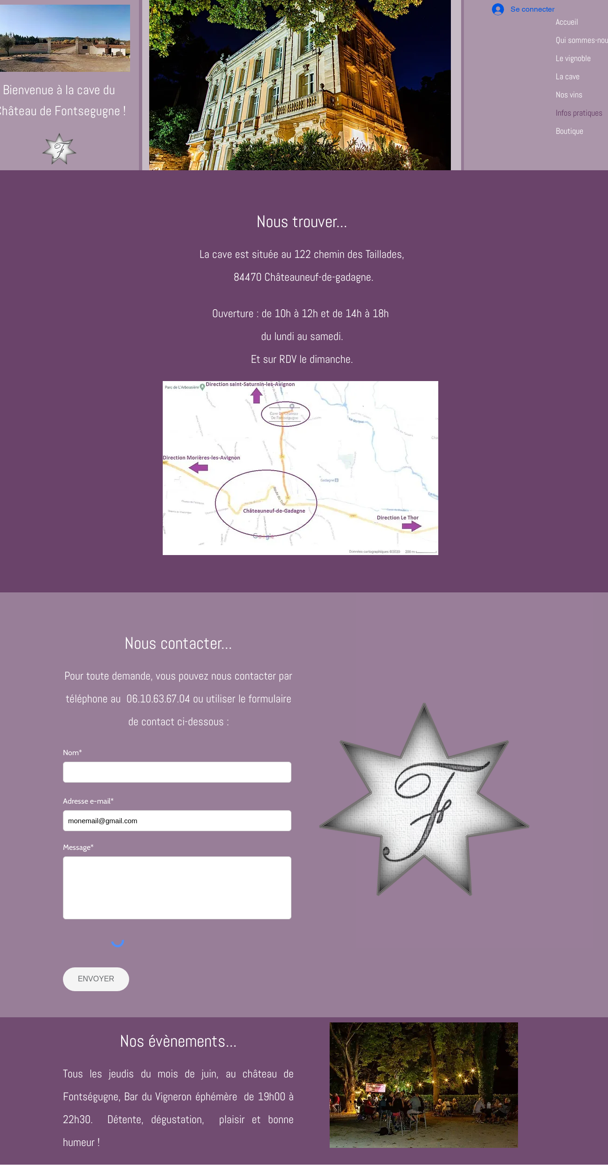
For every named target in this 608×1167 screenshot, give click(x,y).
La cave (568, 76)
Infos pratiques (579, 112)
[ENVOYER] (96, 979)
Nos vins (569, 94)
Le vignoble (573, 58)
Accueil (567, 21)
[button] (300, 85)
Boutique (569, 130)
